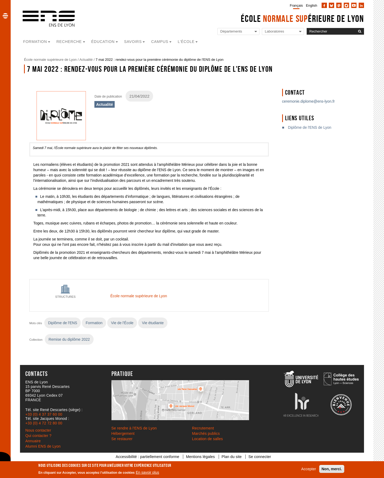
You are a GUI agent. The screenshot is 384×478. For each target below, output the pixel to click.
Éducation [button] (103, 41)
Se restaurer (122, 439)
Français (296, 5)
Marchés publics (206, 433)
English (311, 5)
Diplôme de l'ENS (62, 323)
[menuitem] (295, 5)
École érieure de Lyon (302, 18)
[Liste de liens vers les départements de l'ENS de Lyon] (238, 31)
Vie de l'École (122, 323)
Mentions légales (200, 457)
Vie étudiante (152, 323)
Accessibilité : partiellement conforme (147, 457)
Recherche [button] (69, 41)
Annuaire (33, 441)
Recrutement (203, 428)
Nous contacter (38, 430)
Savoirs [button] (133, 41)
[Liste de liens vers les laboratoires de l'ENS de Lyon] (283, 31)
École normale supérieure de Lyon (50, 60)
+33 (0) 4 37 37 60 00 (43, 414)
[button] (5, 15)
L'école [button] (186, 41)
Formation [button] (35, 41)
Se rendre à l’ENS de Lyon (134, 428)
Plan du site (232, 457)
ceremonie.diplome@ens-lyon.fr (308, 101)
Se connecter (259, 457)
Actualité (86, 60)
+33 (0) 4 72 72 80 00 (43, 423)
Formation (94, 323)
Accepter (308, 469)
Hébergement (123, 433)
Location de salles (207, 439)
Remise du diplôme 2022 (69, 339)
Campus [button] (159, 41)
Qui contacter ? (38, 435)
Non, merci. (332, 469)
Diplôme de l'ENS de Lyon (309, 127)
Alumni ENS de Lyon (43, 446)
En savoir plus (147, 472)
